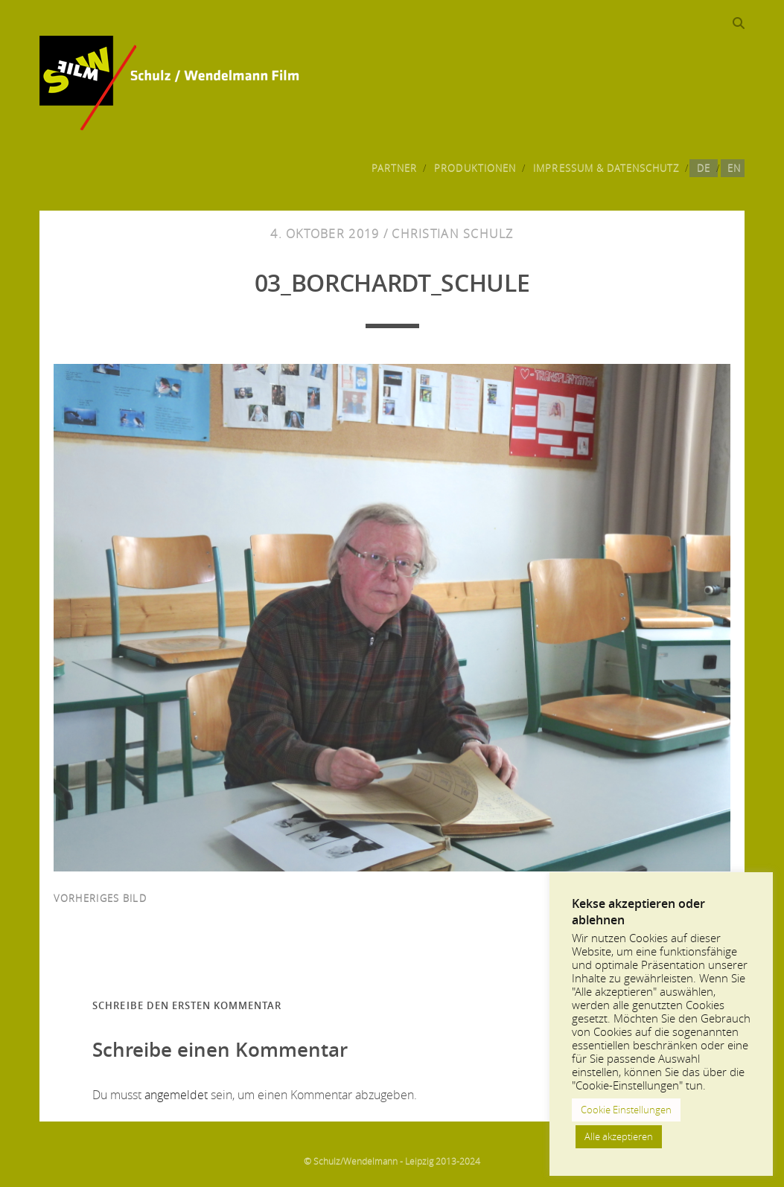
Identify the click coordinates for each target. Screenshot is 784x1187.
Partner (394, 168)
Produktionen (475, 168)
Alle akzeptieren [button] (618, 1136)
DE (703, 168)
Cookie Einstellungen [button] (626, 1109)
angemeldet (176, 1095)
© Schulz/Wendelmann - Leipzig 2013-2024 (392, 1161)
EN (734, 168)
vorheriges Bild (100, 898)
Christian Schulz (452, 233)
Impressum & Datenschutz (606, 168)
